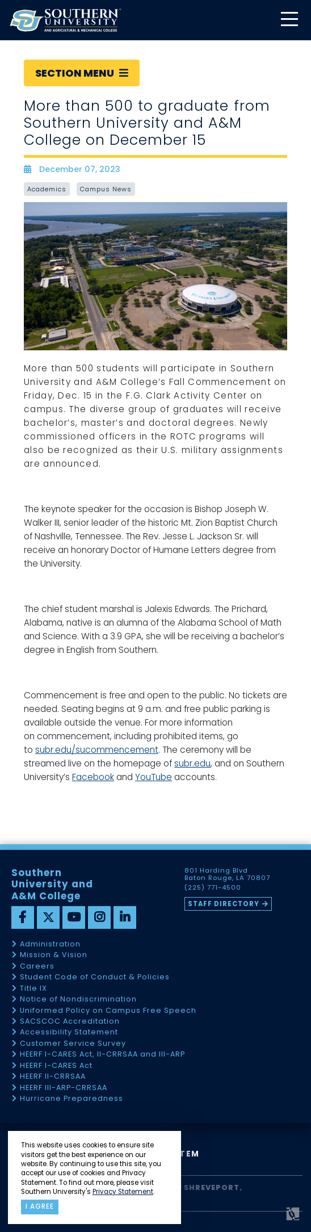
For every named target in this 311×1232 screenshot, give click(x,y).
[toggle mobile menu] (288, 20)
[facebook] (22, 917)
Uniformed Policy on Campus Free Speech (108, 1011)
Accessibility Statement (69, 1032)
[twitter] (48, 917)
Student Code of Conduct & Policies (95, 977)
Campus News (106, 189)
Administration (50, 944)
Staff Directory (223, 903)
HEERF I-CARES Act (56, 1066)
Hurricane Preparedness (71, 1099)
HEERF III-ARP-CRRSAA (63, 1088)
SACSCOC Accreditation (70, 1021)
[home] (65, 20)
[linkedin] (125, 917)
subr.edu (192, 763)
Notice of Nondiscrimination (78, 999)
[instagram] (99, 917)
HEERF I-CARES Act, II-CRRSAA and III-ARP (102, 1054)
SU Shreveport (205, 1187)
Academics (46, 189)
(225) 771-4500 (212, 888)
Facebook (93, 777)
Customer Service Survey (73, 1044)
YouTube (153, 777)
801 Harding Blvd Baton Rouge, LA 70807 (227, 874)
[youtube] (73, 917)
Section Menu (81, 73)
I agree (40, 1206)
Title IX (33, 988)
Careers (37, 966)
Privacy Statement (123, 1191)
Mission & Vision (53, 955)
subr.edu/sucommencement (96, 750)
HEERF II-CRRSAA (53, 1076)
